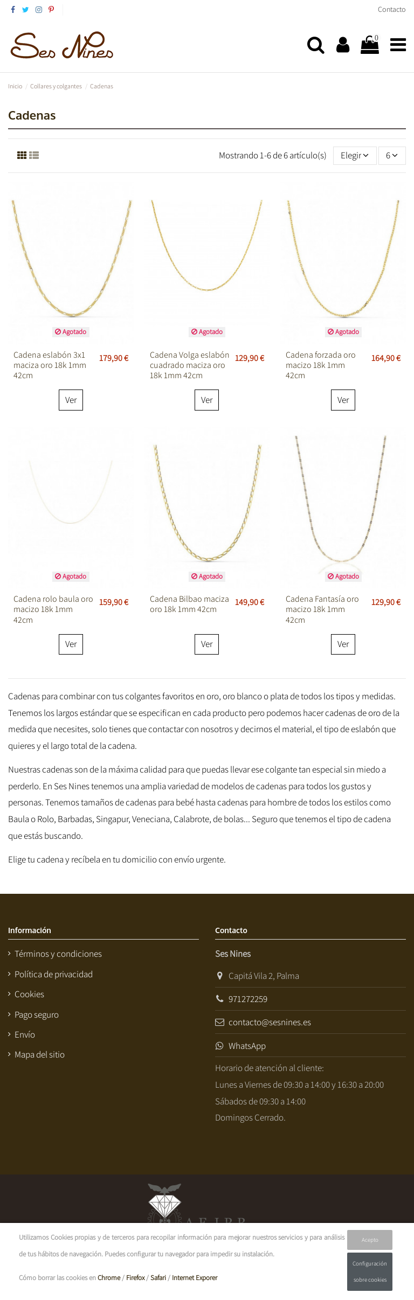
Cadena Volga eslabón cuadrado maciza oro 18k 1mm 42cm (190, 365)
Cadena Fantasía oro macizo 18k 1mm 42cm (322, 609)
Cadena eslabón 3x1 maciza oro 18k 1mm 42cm (49, 365)
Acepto (370, 1239)
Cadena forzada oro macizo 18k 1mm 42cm (321, 365)
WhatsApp (247, 1046)
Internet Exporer (194, 1277)
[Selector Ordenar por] (355, 156)
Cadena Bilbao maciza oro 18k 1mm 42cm (189, 604)
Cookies (29, 994)
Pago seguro (37, 1014)
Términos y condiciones (58, 954)
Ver (71, 400)
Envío (25, 1034)
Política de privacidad (54, 974)
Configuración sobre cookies (370, 1272)
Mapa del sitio (40, 1054)
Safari (158, 1277)
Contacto (392, 9)
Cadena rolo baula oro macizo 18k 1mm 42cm (53, 609)
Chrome (109, 1277)
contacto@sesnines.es (270, 1022)
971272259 (248, 999)
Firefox (135, 1277)
